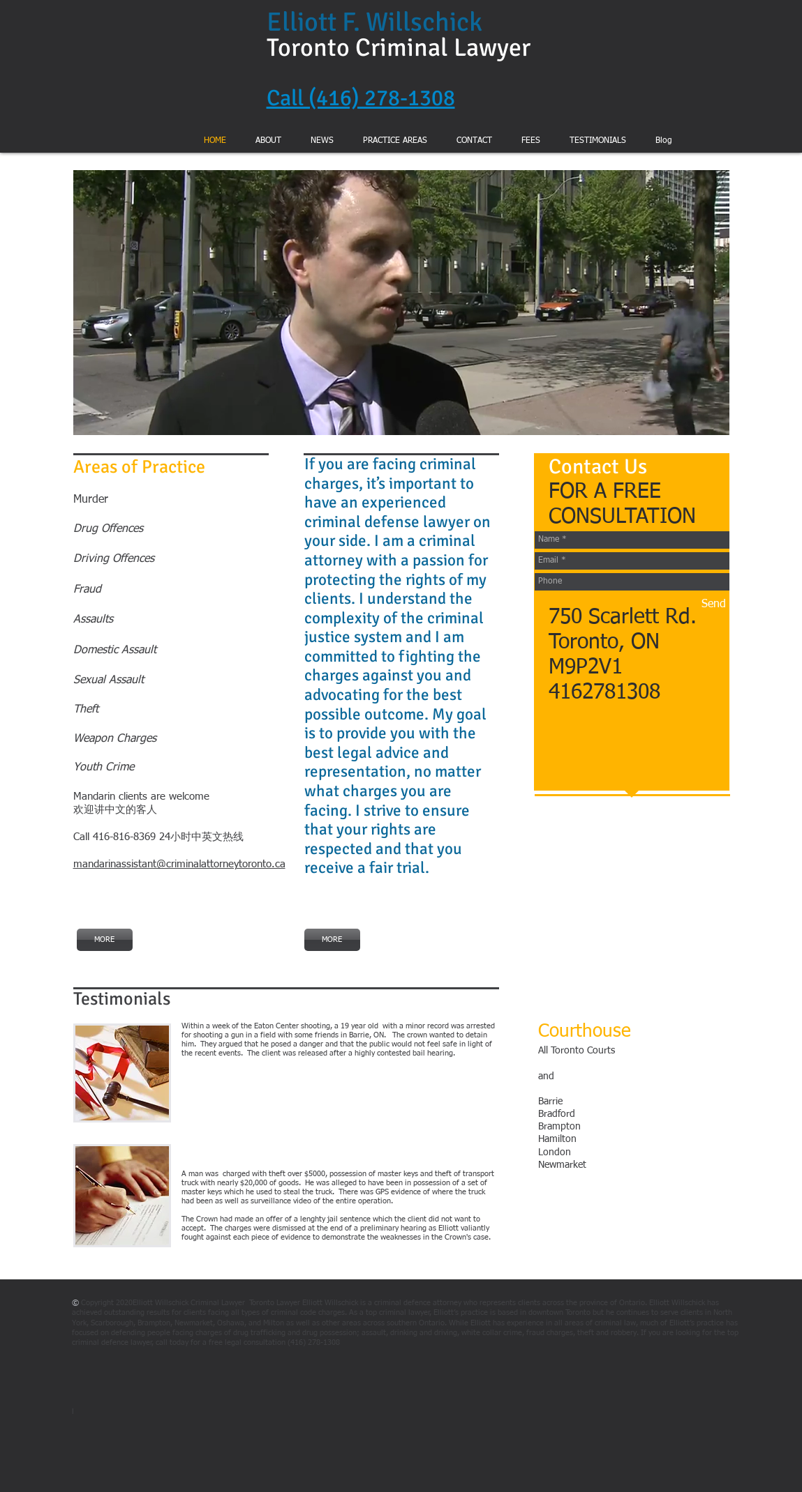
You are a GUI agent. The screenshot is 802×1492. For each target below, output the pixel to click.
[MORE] (105, 940)
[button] (401, 302)
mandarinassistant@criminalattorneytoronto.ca (179, 864)
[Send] (713, 604)
